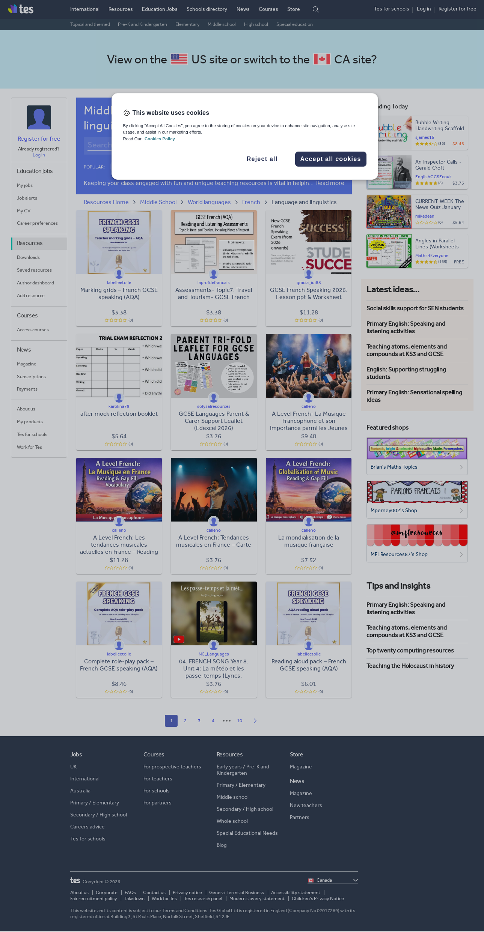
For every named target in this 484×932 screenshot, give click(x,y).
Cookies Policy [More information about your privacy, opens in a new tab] (160, 139)
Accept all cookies (330, 159)
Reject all (262, 159)
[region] (245, 136)
